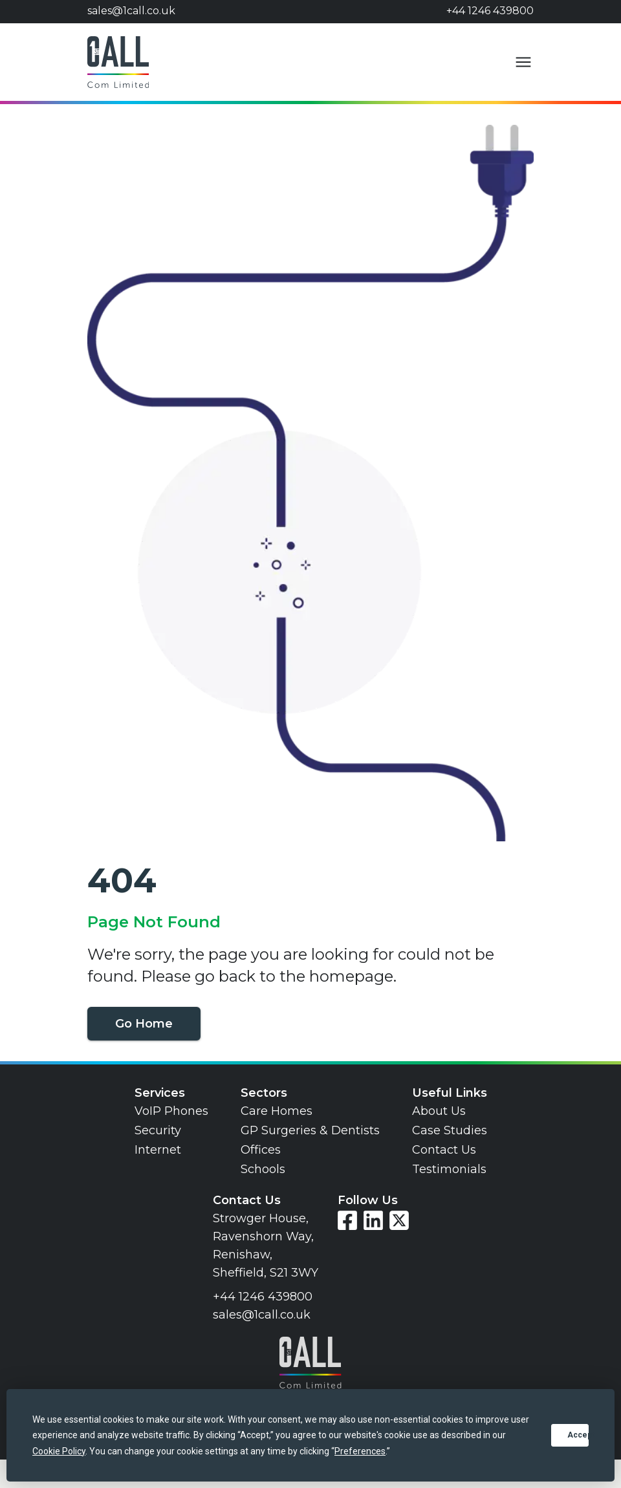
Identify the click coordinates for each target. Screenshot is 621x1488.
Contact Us (444, 1150)
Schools (263, 1169)
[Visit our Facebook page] (347, 1220)
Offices (261, 1150)
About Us (439, 1111)
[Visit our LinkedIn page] (373, 1220)
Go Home (144, 1024)
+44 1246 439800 (490, 11)
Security (158, 1130)
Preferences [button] (360, 1451)
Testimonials (449, 1169)
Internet (158, 1150)
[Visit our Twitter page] (399, 1220)
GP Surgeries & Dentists (310, 1130)
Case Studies (449, 1130)
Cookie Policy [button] (58, 1451)
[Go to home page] (118, 62)
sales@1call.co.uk (131, 11)
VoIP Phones (171, 1111)
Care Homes (276, 1111)
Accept (578, 1434)
